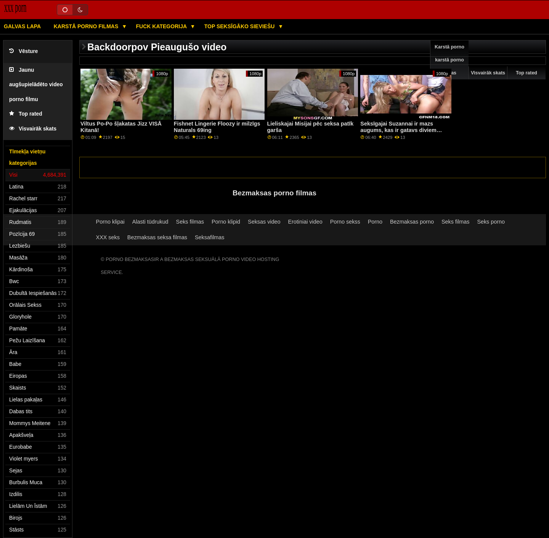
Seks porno (491, 222)
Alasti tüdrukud (150, 222)
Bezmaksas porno (412, 222)
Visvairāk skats (32, 129)
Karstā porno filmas (87, 26)
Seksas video (264, 222)
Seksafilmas (209, 237)
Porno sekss (345, 222)
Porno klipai (110, 222)
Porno (375, 222)
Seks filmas (190, 222)
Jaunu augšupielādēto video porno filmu (36, 84)
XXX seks (108, 237)
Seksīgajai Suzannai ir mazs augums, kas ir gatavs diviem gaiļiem (398, 130)
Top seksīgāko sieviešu (240, 26)
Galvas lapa (22, 26)
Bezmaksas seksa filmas (157, 237)
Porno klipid (226, 222)
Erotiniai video (305, 222)
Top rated (25, 114)
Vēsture (23, 51)
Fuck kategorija (162, 26)
